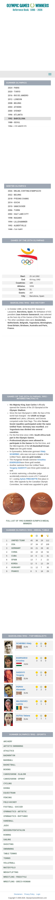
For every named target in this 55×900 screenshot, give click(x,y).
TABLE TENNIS (10, 853)
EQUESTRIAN (9, 793)
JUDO (6, 825)
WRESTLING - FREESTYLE (15, 877)
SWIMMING (8, 849)
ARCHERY (7, 741)
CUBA (13, 556)
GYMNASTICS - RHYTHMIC (15, 816)
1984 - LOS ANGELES (17, 126)
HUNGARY (15, 567)
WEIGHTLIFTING (10, 872)
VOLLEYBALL (9, 863)
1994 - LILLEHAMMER (17, 222)
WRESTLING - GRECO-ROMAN (16, 881)
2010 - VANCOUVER (16, 206)
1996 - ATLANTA (15, 115)
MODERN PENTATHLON (14, 830)
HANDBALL (8, 821)
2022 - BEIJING (14, 195)
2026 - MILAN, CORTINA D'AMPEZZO (24, 191)
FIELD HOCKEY (10, 802)
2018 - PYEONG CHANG (18, 199)
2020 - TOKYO (14, 92)
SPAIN (14, 560)
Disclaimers (18, 894)
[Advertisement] (26, 43)
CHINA (14, 552)
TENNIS (6, 858)
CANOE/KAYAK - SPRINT (14, 779)
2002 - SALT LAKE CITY (18, 214)
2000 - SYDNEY (14, 111)
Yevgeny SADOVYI (18, 468)
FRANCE (15, 571)
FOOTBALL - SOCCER (13, 807)
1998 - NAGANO (15, 218)
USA (13, 544)
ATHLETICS (8, 751)
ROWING (7, 835)
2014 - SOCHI (14, 202)
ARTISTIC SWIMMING (13, 746)
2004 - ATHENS (14, 107)
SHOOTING (8, 844)
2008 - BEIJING (14, 103)
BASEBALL (8, 760)
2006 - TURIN (14, 210)
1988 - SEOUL (14, 122)
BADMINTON (9, 755)
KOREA (14, 563)
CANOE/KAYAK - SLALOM (14, 774)
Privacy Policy (29, 894)
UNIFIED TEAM (18, 540)
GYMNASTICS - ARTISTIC (15, 811)
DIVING (6, 788)
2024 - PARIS (13, 88)
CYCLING (7, 783)
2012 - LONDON (15, 99)
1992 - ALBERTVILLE (17, 225)
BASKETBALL (9, 765)
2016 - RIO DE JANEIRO (18, 95)
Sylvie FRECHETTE (29, 479)
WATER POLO (9, 867)
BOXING (7, 769)
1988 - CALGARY (15, 229)
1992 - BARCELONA (16, 118)
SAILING (7, 839)
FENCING (7, 797)
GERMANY (15, 548)
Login (38, 894)
